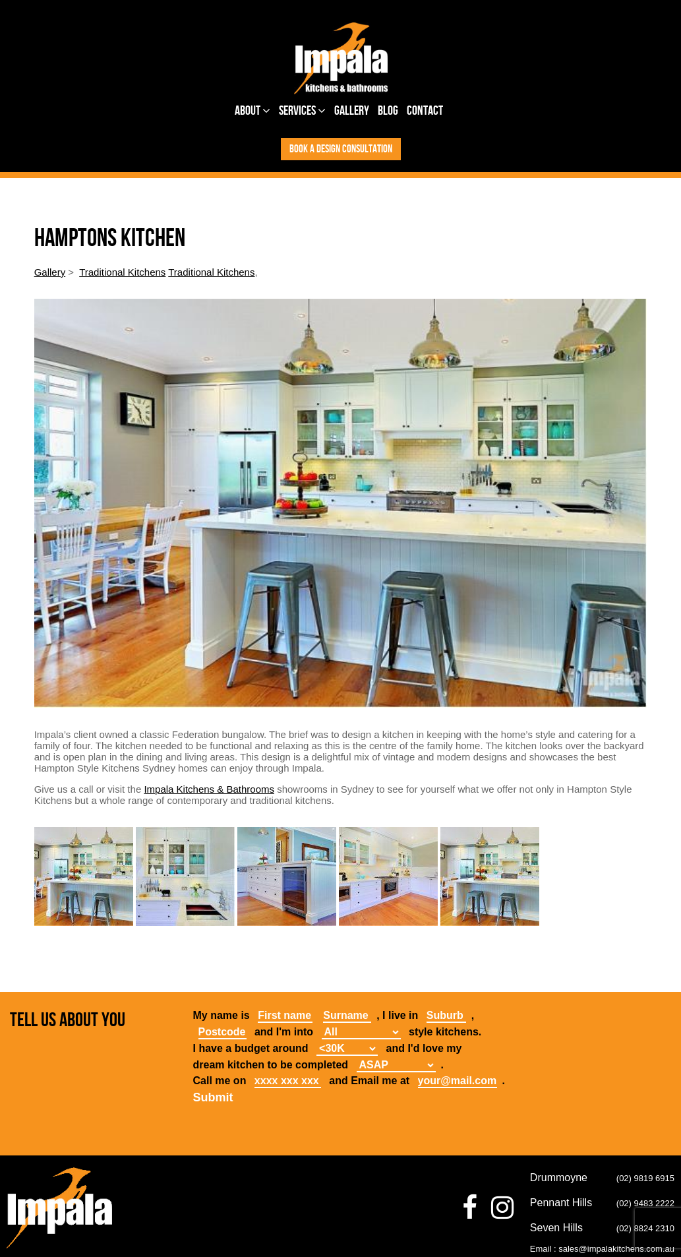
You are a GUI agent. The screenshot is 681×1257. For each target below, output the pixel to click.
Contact (425, 111)
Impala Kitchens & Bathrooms (209, 789)
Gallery (351, 111)
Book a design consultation (340, 149)
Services (302, 111)
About (252, 111)
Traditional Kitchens (122, 272)
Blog (388, 111)
